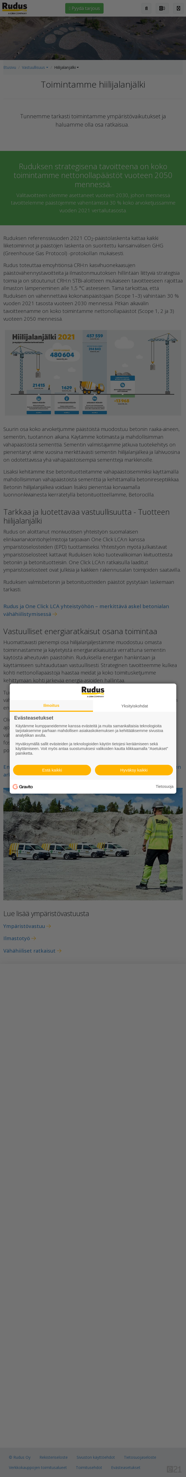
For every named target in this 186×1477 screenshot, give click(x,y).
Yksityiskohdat (134, 705)
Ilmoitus (51, 705)
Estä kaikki (52, 770)
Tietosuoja (165, 786)
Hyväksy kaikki (133, 770)
